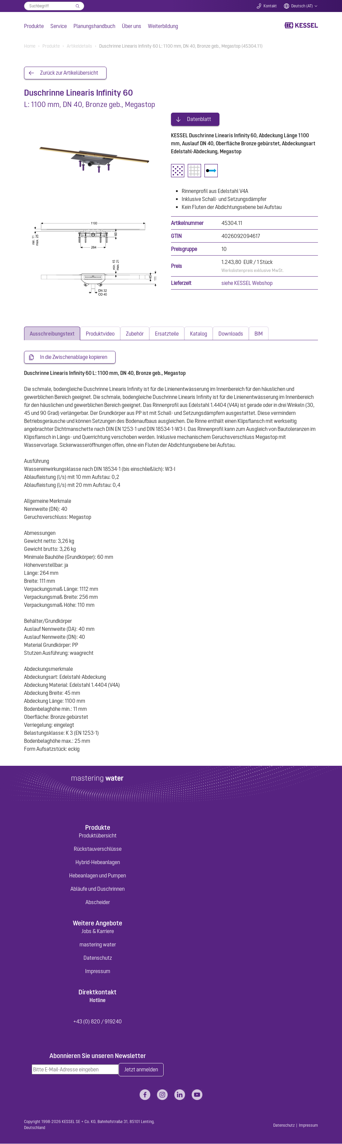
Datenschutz (97, 958)
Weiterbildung (163, 26)
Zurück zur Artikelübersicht (69, 73)
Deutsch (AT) (302, 6)
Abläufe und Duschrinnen (97, 889)
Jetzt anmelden (141, 1070)
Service (58, 26)
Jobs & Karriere (97, 931)
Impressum (97, 971)
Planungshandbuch (94, 26)
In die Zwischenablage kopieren (73, 358)
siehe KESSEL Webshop (247, 282)
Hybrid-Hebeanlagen (97, 862)
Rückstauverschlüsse (98, 849)
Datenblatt (199, 119)
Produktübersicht (98, 835)
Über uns (131, 26)
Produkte (34, 26)
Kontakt (270, 6)
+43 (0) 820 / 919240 (97, 1022)
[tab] (52, 334)
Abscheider (98, 902)
